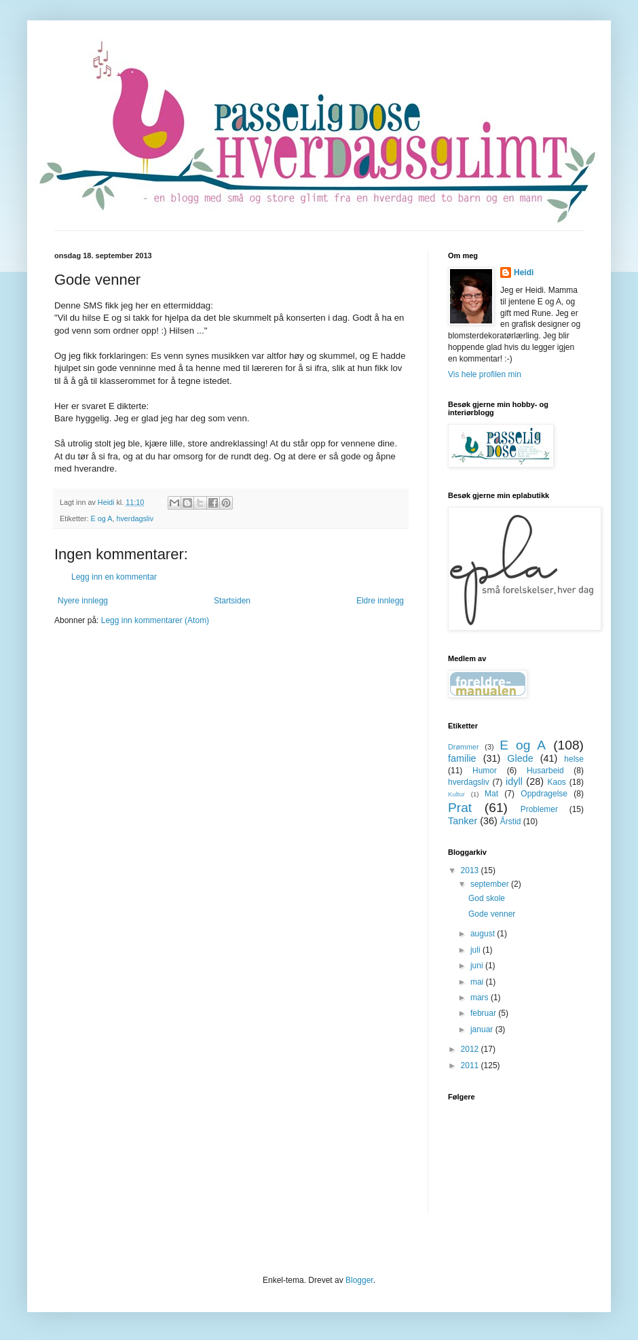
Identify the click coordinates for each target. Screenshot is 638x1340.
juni (477, 965)
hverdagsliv (134, 518)
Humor (484, 770)
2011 (471, 1065)
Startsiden (232, 600)
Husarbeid (545, 770)
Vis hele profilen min (484, 374)
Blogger (359, 1280)
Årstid (510, 821)
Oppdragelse (544, 793)
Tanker (462, 820)
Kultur (456, 794)
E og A (102, 518)
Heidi (523, 272)
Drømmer (463, 747)
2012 (471, 1049)
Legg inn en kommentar (114, 577)
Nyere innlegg (83, 600)
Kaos (556, 782)
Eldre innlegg (380, 600)
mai (478, 982)
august (483, 933)
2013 (471, 870)
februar (484, 1013)
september (490, 884)
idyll (514, 781)
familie (462, 758)
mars (480, 997)
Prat (460, 807)
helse (574, 759)
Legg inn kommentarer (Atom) (155, 620)
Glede (520, 758)
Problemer (539, 809)
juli (476, 950)
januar (482, 1029)
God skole (486, 898)
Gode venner (491, 914)
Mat (491, 793)
